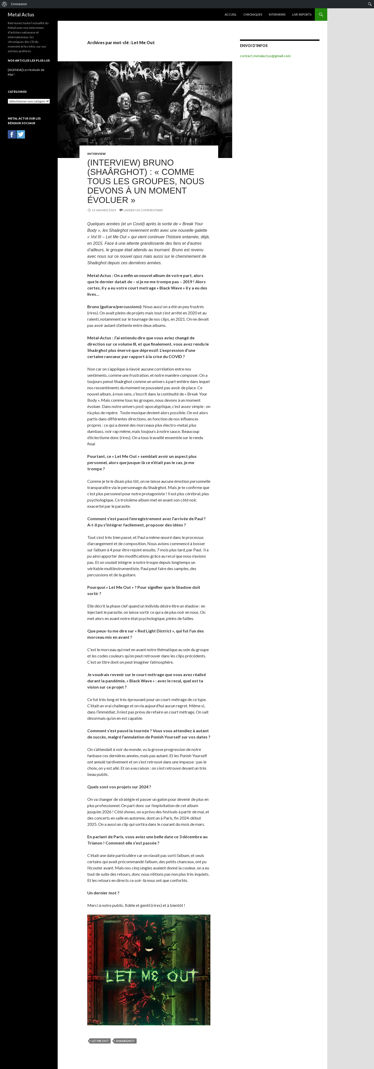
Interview (96, 154)
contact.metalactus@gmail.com (265, 56)
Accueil (231, 14)
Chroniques (252, 14)
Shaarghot (125, 1040)
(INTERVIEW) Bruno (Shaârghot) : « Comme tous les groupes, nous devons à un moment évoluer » (145, 181)
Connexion (19, 4)
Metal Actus (21, 14)
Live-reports (301, 14)
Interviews (277, 14)
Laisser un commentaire (143, 210)
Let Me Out (100, 1040)
